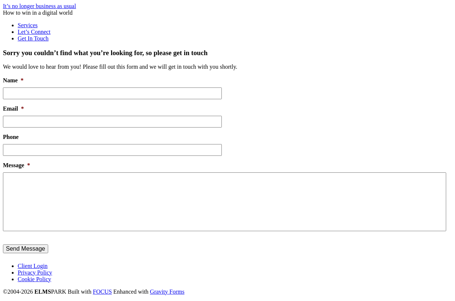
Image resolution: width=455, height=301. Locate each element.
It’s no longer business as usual (39, 6)
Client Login (32, 266)
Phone (11, 137)
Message (16, 165)
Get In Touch (33, 38)
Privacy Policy (35, 272)
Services (28, 25)
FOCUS (102, 292)
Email (13, 108)
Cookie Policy (34, 279)
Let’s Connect (34, 32)
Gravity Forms (167, 292)
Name (13, 80)
